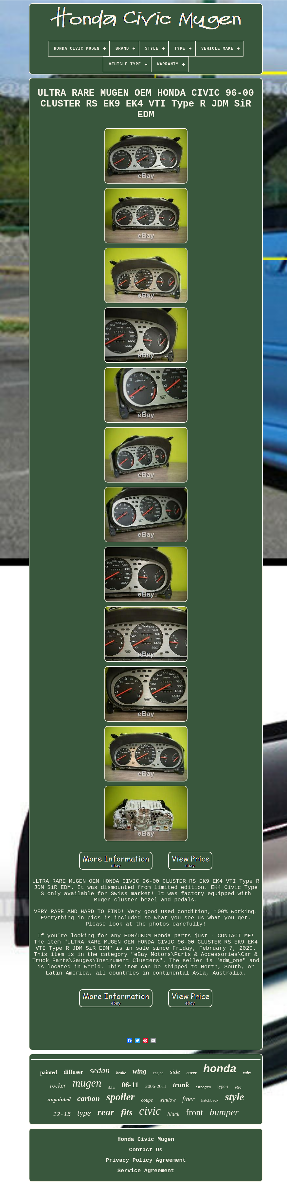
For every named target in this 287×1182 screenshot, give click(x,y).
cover (192, 1072)
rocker (58, 1085)
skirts (111, 1087)
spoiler (120, 1097)
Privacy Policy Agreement (146, 1160)
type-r (223, 1086)
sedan (100, 1070)
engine (158, 1073)
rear (106, 1112)
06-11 (129, 1085)
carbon (88, 1098)
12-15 (62, 1114)
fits (127, 1112)
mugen (87, 1083)
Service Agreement (145, 1171)
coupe (147, 1100)
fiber (188, 1099)
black (173, 1114)
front (194, 1112)
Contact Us (145, 1150)
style (234, 1097)
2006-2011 (155, 1086)
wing (139, 1071)
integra (203, 1087)
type (84, 1112)
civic (150, 1111)
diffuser (73, 1072)
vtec (238, 1087)
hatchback (210, 1100)
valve (247, 1073)
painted (48, 1072)
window (167, 1100)
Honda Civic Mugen (145, 1139)
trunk (181, 1085)
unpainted (59, 1099)
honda (220, 1069)
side (175, 1071)
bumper (224, 1112)
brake (121, 1072)
